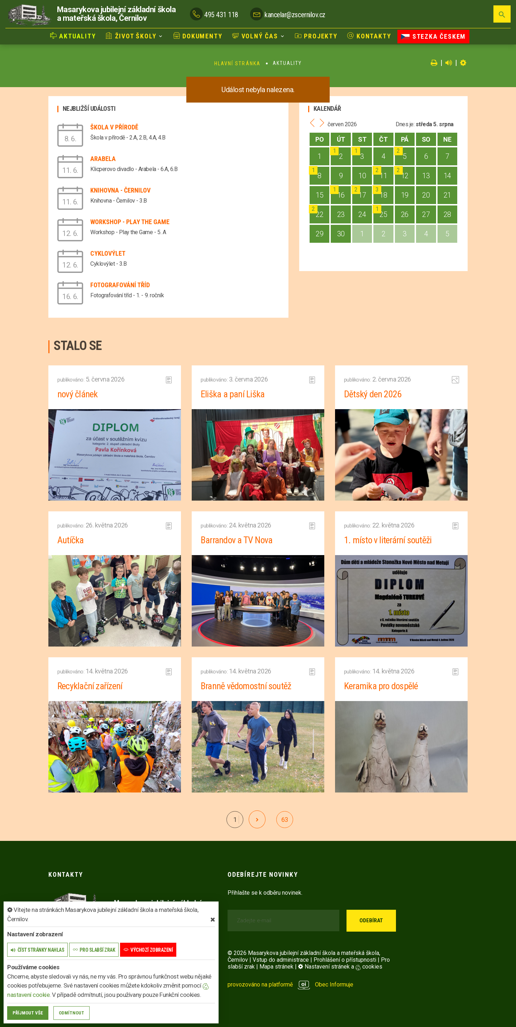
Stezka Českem (433, 36)
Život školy (131, 36)
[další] (257, 819)
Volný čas (255, 36)
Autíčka (70, 540)
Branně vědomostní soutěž (246, 686)
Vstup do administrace (281, 959)
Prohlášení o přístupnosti (345, 959)
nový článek (77, 394)
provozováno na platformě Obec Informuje (290, 984)
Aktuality (73, 36)
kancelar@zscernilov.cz (294, 14)
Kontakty (369, 36)
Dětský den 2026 (372, 394)
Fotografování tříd (120, 285)
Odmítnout (71, 1013)
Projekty (316, 36)
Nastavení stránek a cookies (340, 966)
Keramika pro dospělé (381, 686)
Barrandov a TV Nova (237, 540)
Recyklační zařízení (90, 686)
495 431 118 (221, 14)
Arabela (103, 158)
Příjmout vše (28, 1013)
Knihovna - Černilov (120, 190)
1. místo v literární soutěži (388, 540)
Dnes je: (405, 124)
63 (284, 819)
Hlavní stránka (237, 63)
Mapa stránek (276, 966)
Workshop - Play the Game (129, 222)
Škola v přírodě (114, 127)
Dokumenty (198, 36)
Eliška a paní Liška (232, 394)
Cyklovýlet (107, 253)
